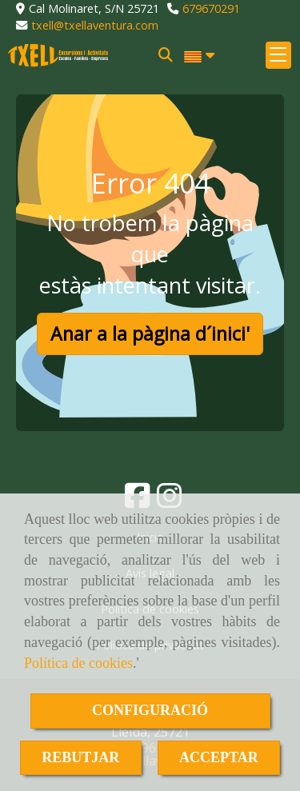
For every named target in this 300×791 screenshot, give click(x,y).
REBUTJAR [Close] (80, 757)
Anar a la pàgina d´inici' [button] (150, 333)
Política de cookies (78, 663)
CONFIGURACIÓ (150, 710)
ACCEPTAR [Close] (218, 757)
